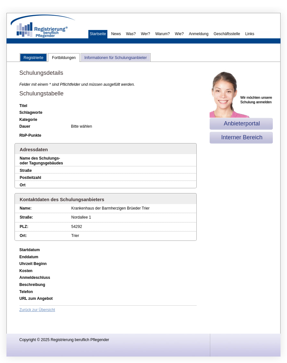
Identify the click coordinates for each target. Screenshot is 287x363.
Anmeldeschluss (34, 277)
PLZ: (24, 226)
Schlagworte (30, 112)
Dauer (24, 126)
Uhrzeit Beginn (33, 263)
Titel (23, 105)
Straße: (26, 217)
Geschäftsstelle (226, 34)
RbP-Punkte (30, 135)
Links (249, 34)
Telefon (26, 291)
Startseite (98, 34)
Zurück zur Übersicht (37, 310)
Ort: (23, 235)
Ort (22, 185)
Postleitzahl (30, 177)
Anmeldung (199, 34)
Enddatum (28, 257)
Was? (131, 34)
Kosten (26, 271)
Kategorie (28, 119)
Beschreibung (32, 284)
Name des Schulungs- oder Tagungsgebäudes (41, 161)
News (116, 34)
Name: (26, 208)
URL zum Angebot (36, 298)
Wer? (145, 34)
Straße (26, 170)
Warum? (162, 34)
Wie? (179, 34)
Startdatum (29, 250)
